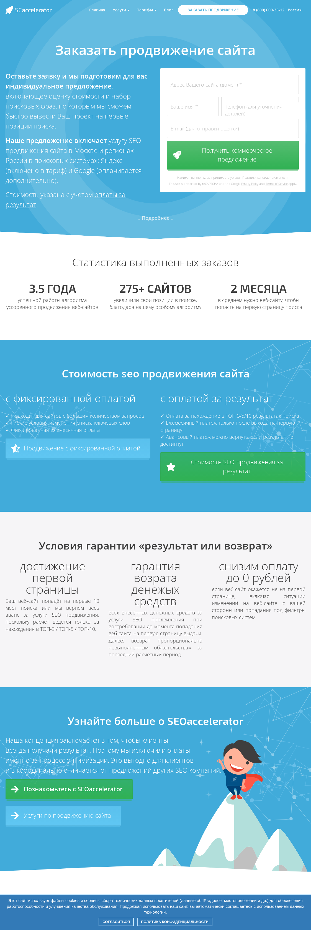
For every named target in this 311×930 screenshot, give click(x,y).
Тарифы (145, 9)
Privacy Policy (249, 184)
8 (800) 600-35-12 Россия (277, 9)
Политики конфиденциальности (265, 177)
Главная (97, 9)
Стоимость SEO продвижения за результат (224, 466)
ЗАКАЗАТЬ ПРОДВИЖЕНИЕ (213, 9)
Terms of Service (277, 184)
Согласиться (116, 922)
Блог (168, 9)
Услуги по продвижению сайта (61, 815)
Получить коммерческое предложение (222, 154)
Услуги (119, 9)
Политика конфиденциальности (175, 922)
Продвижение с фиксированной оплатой (75, 448)
